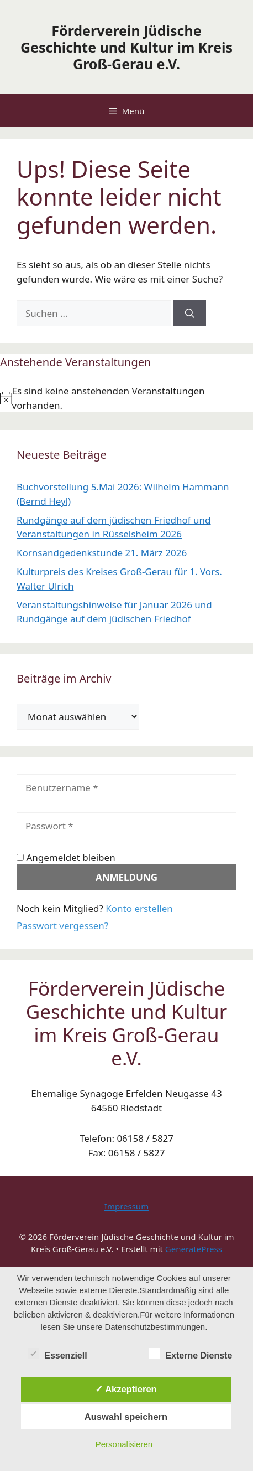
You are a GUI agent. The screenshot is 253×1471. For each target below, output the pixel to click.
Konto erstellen (139, 908)
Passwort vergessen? (62, 925)
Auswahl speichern (126, 1417)
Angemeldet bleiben (66, 857)
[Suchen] (189, 313)
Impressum (126, 1206)
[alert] (126, 398)
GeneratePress (193, 1248)
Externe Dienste (190, 1353)
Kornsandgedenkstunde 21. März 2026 (102, 552)
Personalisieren (124, 1444)
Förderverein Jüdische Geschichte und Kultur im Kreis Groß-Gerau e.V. (126, 47)
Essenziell (57, 1353)
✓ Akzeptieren (126, 1389)
